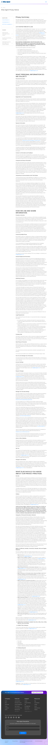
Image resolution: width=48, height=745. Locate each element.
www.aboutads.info (40, 426)
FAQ (25, 704)
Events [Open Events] (35, 706)
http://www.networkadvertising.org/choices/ (24, 399)
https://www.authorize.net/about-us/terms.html (31, 140)
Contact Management (18, 704)
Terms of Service (5, 19)
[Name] (23, 726)
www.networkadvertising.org (25, 415)
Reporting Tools (17, 709)
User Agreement (5, 22)
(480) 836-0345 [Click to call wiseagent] (27, 709)
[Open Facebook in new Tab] (6, 717)
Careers (6, 709)
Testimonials (7, 704)
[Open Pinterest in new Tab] (14, 717)
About (6, 702)
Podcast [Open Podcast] (35, 704)
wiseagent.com (42, 32)
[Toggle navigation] (46, 1)
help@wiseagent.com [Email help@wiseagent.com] (28, 711)
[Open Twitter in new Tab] (8, 717)
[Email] (23, 729)
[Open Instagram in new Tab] (16, 717)
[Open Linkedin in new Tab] (11, 717)
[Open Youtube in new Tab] (19, 717)
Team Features (17, 706)
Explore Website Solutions (37, 692)
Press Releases (36, 702)
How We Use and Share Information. (7, 39)
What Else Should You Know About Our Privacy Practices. (7, 43)
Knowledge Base (27, 706)
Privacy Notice (15, 741)
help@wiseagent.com (34, 70)
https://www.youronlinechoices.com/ (22, 431)
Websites (35, 709)
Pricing (6, 706)
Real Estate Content (18, 702)
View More (17, 711)
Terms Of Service (6, 742)
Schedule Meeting (28, 702)
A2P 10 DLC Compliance (7, 24)
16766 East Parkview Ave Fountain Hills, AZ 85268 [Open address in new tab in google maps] (26, 742)
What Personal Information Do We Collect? (7, 34)
